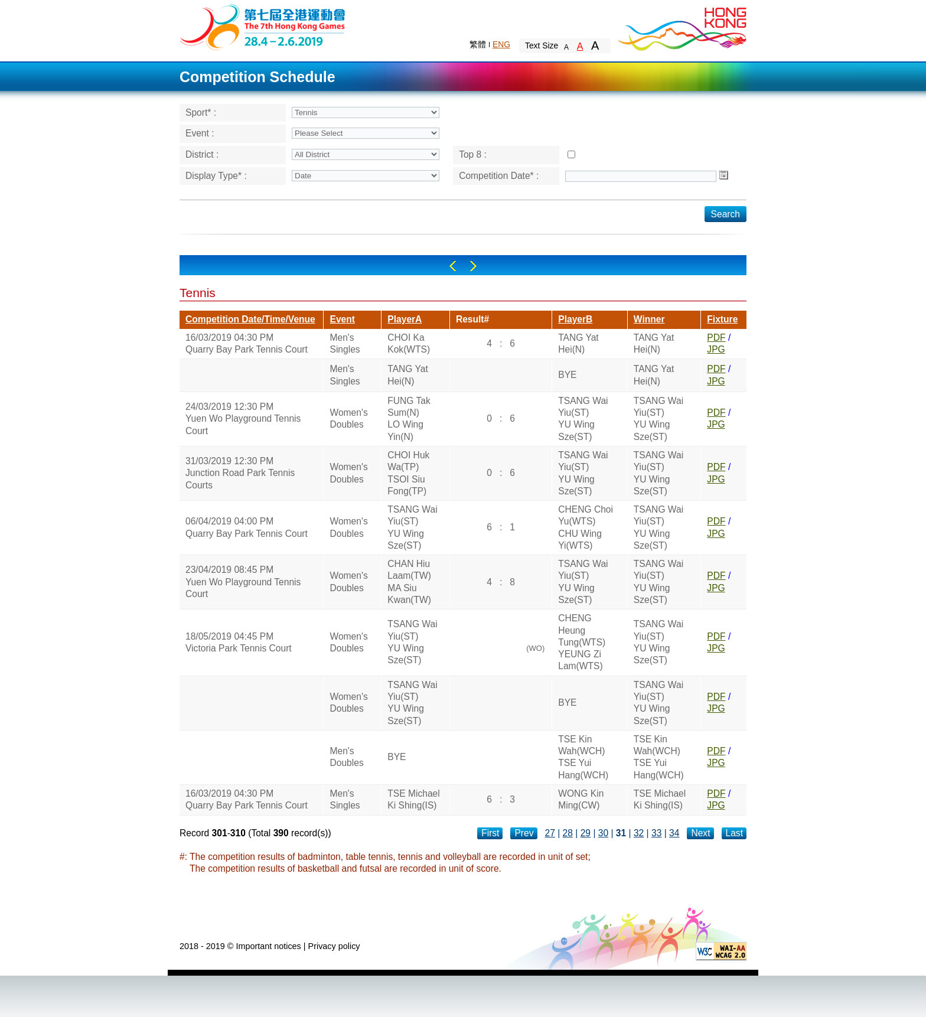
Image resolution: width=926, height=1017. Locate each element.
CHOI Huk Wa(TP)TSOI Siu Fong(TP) (408, 473)
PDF (716, 338)
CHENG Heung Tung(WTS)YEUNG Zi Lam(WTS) (581, 642)
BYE (567, 375)
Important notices (268, 946)
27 (550, 833)
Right (473, 266)
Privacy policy (334, 946)
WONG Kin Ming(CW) (581, 799)
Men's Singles (345, 343)
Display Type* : (216, 176)
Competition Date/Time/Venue (250, 319)
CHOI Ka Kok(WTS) (408, 343)
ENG (501, 44)
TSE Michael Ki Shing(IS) (413, 799)
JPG (716, 349)
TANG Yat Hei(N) (578, 343)
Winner (649, 319)
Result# (472, 319)
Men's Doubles (346, 757)
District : (202, 154)
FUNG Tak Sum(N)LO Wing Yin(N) (409, 419)
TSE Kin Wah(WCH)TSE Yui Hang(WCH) (583, 757)
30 (603, 833)
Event (342, 319)
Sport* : (200, 112)
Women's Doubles (348, 418)
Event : (199, 133)
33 (656, 833)
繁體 (477, 44)
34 (674, 833)
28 (568, 833)
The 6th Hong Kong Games (263, 26)
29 (586, 833)
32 (639, 833)
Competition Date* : (499, 176)
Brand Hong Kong (681, 26)
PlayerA (404, 319)
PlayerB (575, 319)
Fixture (722, 319)
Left (452, 266)
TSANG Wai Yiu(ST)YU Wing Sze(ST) (583, 419)
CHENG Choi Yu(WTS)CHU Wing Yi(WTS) (585, 527)
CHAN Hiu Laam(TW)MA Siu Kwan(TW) (409, 582)
